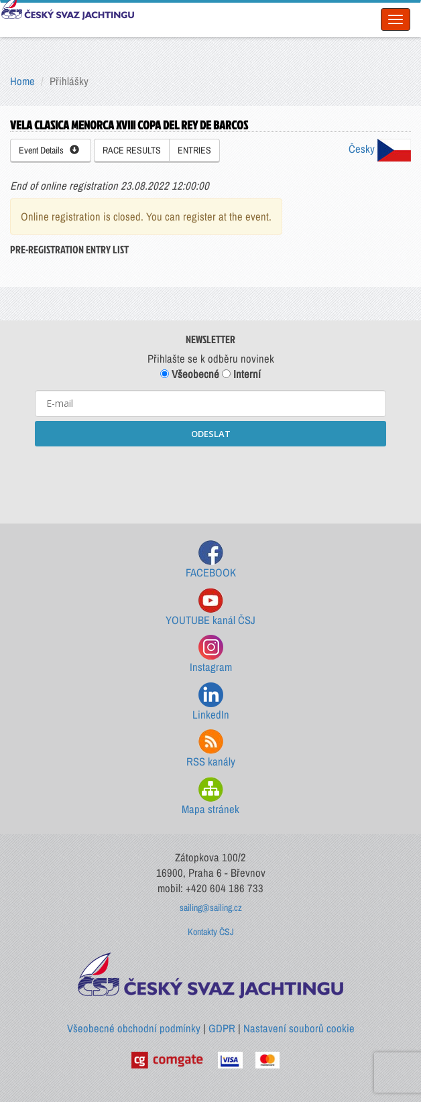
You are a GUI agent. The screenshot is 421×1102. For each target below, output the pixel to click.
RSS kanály (210, 749)
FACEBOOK (211, 560)
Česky (380, 148)
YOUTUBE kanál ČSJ (210, 607)
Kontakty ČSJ (211, 932)
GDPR (221, 1028)
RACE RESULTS (132, 150)
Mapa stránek (210, 796)
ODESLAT (211, 434)
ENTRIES (194, 150)
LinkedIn (210, 702)
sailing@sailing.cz (211, 908)
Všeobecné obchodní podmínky (133, 1028)
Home (22, 81)
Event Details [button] (49, 150)
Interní (241, 374)
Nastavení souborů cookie (299, 1028)
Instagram (211, 654)
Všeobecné (189, 374)
